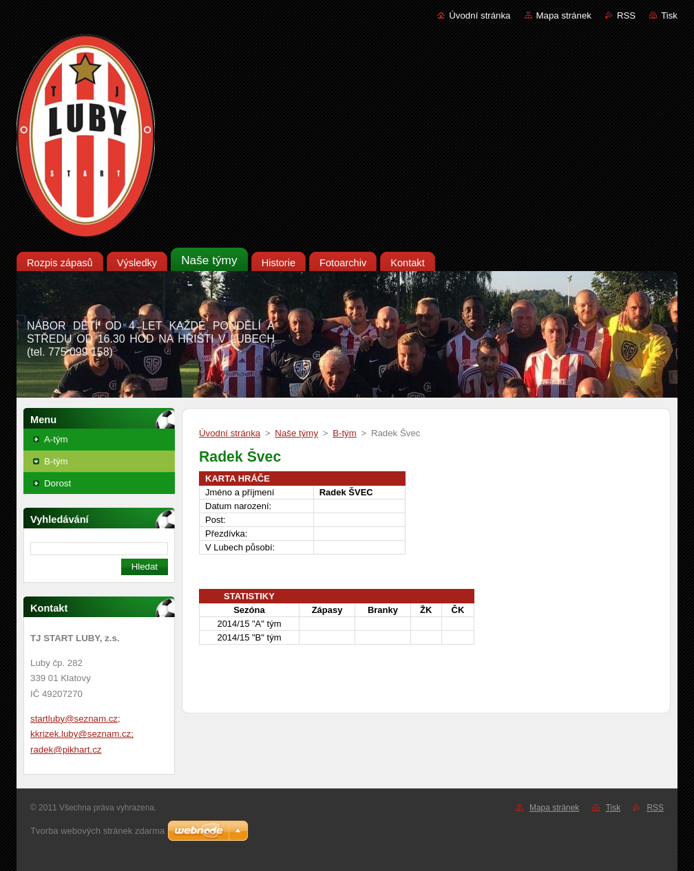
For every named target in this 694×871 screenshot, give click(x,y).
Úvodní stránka (479, 15)
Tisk (669, 15)
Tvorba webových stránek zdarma (97, 831)
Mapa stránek (563, 15)
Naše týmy (296, 433)
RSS (626, 15)
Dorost (57, 483)
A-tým (56, 439)
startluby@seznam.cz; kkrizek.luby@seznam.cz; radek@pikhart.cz (82, 734)
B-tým (56, 461)
